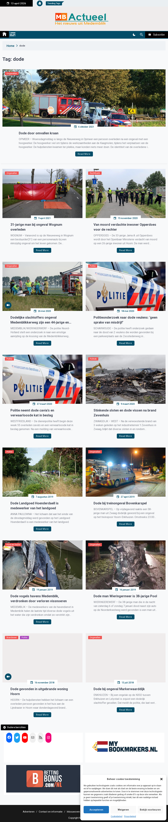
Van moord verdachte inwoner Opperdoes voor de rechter (125, 227)
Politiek (93, 359)
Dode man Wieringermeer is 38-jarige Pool (125, 596)
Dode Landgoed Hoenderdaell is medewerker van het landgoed (34, 505)
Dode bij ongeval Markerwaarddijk (119, 689)
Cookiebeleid (116, 816)
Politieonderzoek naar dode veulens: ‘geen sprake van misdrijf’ (125, 319)
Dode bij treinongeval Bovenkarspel (120, 503)
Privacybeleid (130, 816)
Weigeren (123, 809)
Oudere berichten (16, 727)
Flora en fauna (13, 544)
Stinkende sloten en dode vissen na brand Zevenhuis (125, 412)
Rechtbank (95, 173)
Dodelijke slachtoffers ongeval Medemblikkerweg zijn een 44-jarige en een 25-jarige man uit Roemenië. (39, 320)
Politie (93, 266)
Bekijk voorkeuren (150, 809)
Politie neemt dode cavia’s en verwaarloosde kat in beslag (32, 412)
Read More (84, 154)
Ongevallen (12, 73)
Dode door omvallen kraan (38, 133)
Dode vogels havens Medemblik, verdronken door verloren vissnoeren (38, 598)
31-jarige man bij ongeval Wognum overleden (36, 227)
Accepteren (96, 809)
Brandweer (12, 637)
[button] (161, 779)
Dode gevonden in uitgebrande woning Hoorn (39, 691)
